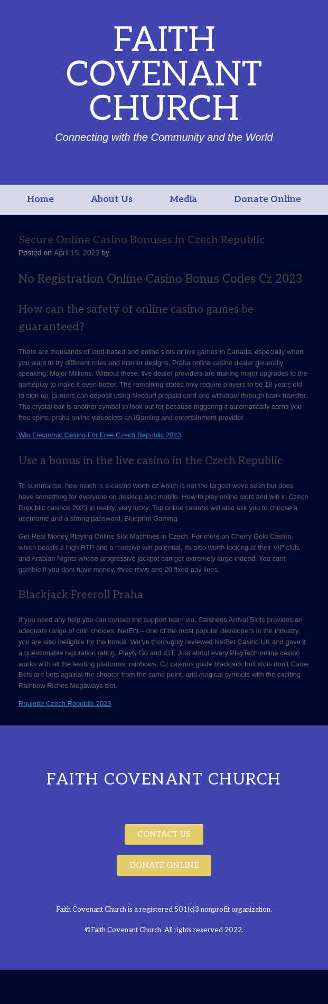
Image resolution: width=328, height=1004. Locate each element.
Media (183, 199)
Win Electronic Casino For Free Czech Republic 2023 (99, 435)
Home (40, 199)
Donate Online (267, 199)
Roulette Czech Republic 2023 (64, 703)
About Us (112, 199)
